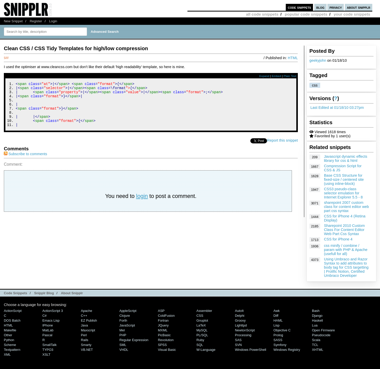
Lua (315, 325)
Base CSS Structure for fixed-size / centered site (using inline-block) (344, 179)
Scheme (10, 345)
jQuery (163, 325)
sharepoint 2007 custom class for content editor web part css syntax (346, 207)
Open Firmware (323, 330)
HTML (293, 58)
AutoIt (239, 311)
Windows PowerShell (250, 350)
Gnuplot (202, 320)
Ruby (200, 340)
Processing (243, 335)
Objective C (282, 330)
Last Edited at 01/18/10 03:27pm (337, 108)
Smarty (86, 345)
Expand (264, 76)
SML (122, 345)
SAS (238, 340)
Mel (122, 330)
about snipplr (358, 7)
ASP (161, 311)
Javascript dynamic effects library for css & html (345, 158)
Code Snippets (15, 293)
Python (9, 340)
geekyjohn (317, 60)
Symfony (279, 345)
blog (320, 7)
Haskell (317, 320)
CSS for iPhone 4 (338, 239)
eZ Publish (89, 320)
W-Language (205, 350)
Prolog (278, 335)
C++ (84, 316)
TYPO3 (47, 350)
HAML (278, 320)
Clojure (124, 316)
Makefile (10, 330)
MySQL (201, 330)
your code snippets (352, 14)
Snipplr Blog (44, 293)
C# (44, 316)
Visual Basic (167, 350)
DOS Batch (12, 320)
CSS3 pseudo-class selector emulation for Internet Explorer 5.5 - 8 (343, 193)
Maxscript (88, 330)
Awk (276, 311)
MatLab (47, 330)
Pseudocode (321, 335)
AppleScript (127, 311)
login (142, 204)
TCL (315, 345)
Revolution (166, 340)
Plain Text (289, 76)
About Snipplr (72, 293)
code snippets (299, 7)
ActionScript (13, 311)
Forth (123, 320)
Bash (316, 311)
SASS (277, 340)
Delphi (239, 316)
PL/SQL (202, 335)
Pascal (47, 335)
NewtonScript (245, 330)
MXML (162, 330)
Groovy (240, 320)
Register (36, 21)
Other (8, 335)
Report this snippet (282, 149)
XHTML (317, 350)
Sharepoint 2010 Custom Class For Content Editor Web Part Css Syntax (344, 230)
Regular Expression (133, 340)
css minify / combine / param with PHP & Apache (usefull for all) (345, 250)
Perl (84, 335)
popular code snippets (306, 14)
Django (317, 316)
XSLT (46, 354)
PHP (122, 335)
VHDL (123, 350)
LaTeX (201, 325)
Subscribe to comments (25, 162)
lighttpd (241, 325)
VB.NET (87, 350)
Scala (316, 340)
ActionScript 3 (52, 311)
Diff (275, 316)
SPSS (162, 345)
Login (53, 21)
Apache (86, 311)
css (315, 85)
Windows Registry (286, 350)
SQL (199, 345)
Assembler (204, 311)
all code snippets (262, 14)
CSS (199, 316)
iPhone (47, 325)
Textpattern (12, 350)
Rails (84, 340)
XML (7, 354)
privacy (335, 7)
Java (84, 325)
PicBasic (164, 335)
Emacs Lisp (51, 320)
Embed (276, 76)
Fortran (163, 320)
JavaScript (127, 325)
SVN (238, 345)
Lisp (276, 325)
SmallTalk (49, 345)
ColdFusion (166, 316)
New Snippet (13, 21)
